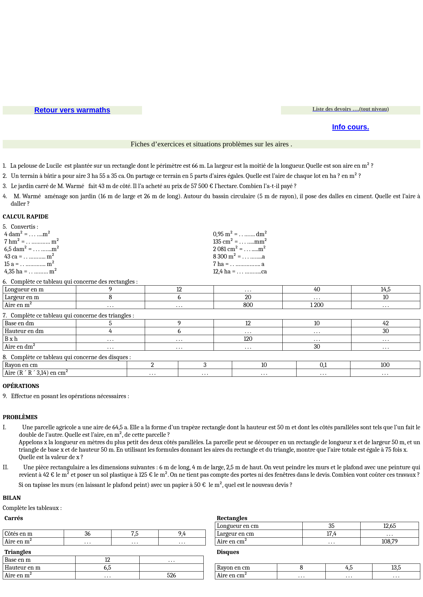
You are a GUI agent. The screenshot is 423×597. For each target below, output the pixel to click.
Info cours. (350, 127)
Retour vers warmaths (72, 110)
